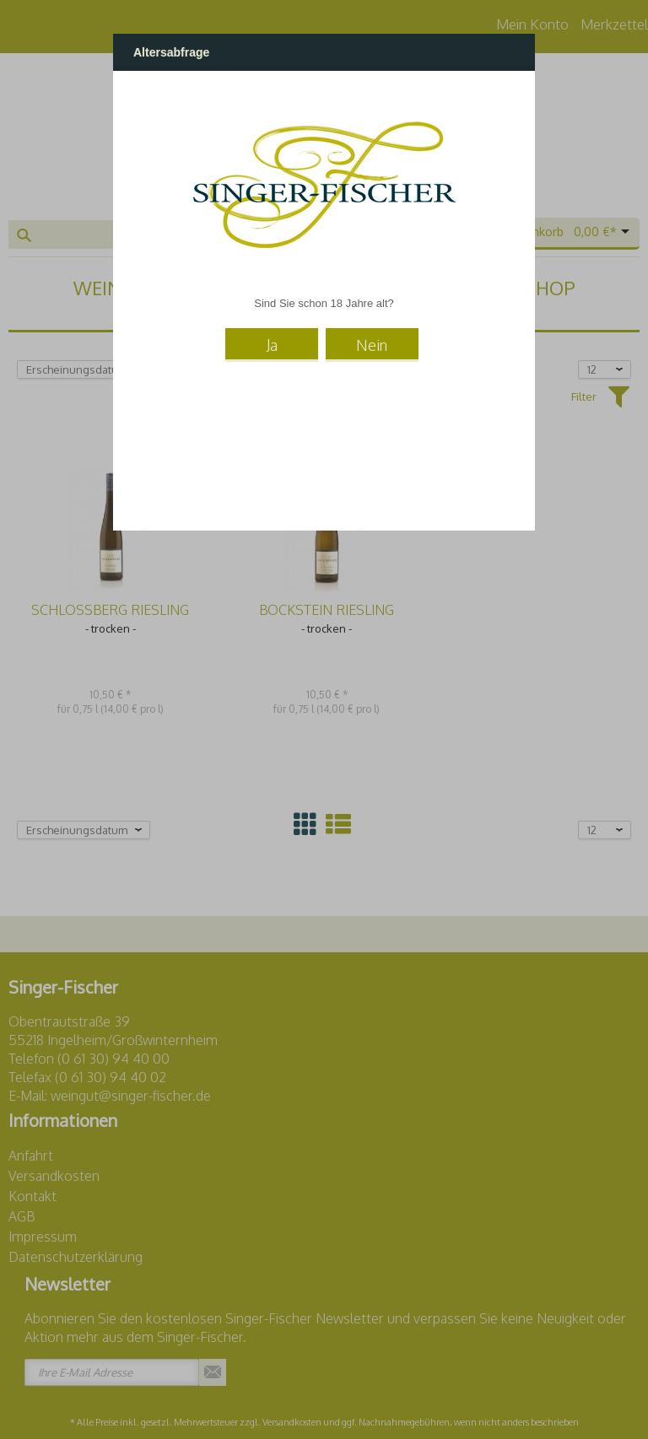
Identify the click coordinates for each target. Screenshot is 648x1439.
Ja (272, 345)
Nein (371, 345)
